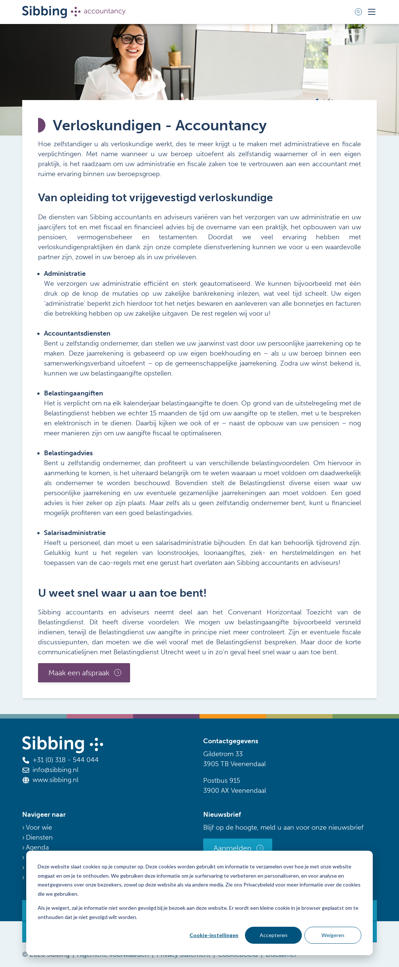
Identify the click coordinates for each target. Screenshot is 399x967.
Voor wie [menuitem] (39, 827)
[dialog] (199, 903)
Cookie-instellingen (214, 935)
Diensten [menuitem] (39, 837)
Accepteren (273, 935)
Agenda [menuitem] (37, 847)
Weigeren (332, 935)
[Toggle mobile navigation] (371, 12)
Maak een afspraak (78, 672)
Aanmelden (233, 848)
